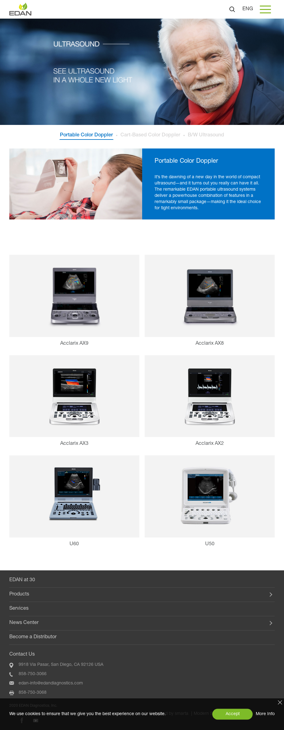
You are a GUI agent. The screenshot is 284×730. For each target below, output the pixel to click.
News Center (23, 623)
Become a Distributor (32, 637)
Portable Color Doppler (86, 135)
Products (19, 594)
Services (19, 608)
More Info (265, 714)
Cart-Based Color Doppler (150, 135)
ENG (247, 9)
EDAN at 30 (22, 580)
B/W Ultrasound (206, 135)
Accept (233, 714)
